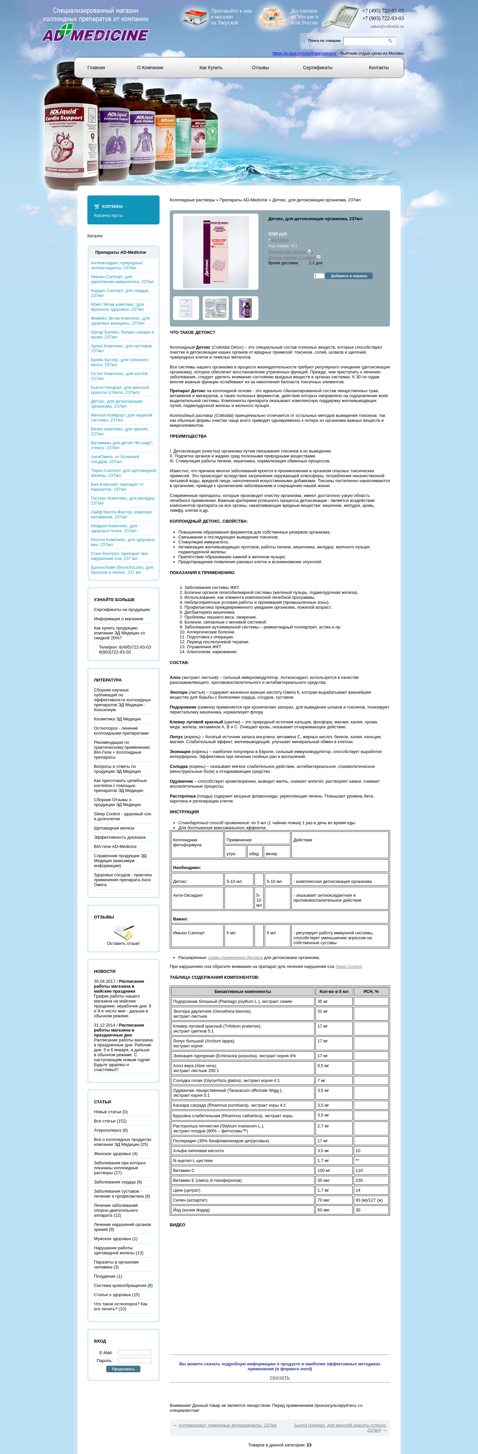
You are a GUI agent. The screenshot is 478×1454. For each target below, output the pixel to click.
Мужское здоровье (112, 1238)
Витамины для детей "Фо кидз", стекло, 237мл (122, 445)
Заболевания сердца (114, 1181)
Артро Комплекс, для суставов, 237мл (122, 348)
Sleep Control (349, 966)
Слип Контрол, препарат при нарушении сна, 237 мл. (119, 556)
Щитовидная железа (114, 828)
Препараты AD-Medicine (244, 199)
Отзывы (260, 67)
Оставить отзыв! (123, 943)
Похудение (104, 1276)
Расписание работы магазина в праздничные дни (119, 1030)
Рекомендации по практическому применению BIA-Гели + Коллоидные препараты (122, 750)
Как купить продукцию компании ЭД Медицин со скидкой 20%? (119, 632)
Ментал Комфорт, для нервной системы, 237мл (121, 417)
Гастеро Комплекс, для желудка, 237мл (123, 501)
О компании (150, 67)
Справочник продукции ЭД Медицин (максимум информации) (120, 860)
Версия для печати (287, 251)
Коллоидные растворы (192, 199)
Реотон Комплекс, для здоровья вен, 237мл (123, 542)
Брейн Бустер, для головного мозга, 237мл (120, 362)
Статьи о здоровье (112, 1294)
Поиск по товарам (324, 41)
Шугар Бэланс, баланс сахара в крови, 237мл (122, 334)
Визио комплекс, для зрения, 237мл (120, 431)
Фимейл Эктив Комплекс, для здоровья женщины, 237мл (120, 321)
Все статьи (104, 1121)
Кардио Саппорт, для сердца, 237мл (120, 293)
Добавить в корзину (349, 276)
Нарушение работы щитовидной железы (114, 1250)
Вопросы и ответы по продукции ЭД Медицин (117, 769)
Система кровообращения (120, 1285)
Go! (391, 41)
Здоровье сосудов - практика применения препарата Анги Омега (123, 879)
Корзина (112, 206)
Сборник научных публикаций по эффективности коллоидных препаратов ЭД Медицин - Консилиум (122, 699)
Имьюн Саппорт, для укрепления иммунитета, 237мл (122, 279)
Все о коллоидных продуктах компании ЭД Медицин (122, 1142)
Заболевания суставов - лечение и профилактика (119, 1194)
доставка (279, 239)
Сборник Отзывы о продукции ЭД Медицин (117, 802)
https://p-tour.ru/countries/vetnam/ (305, 53)
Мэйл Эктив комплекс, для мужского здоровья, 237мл (117, 307)
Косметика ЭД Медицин (117, 718)
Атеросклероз (107, 1130)
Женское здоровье (112, 1153)
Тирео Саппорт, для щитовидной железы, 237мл (123, 473)
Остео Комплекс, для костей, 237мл (120, 376)
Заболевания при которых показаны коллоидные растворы (120, 1167)
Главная (96, 67)
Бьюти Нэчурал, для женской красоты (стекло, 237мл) (120, 390)
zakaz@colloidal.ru (387, 26)
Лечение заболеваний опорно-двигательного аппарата (116, 1210)
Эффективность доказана (120, 837)
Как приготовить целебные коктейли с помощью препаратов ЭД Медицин (120, 785)
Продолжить (123, 1369)
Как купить (211, 67)
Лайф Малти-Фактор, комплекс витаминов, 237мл (122, 514)
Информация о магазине (118, 618)
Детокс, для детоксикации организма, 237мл (116, 404)
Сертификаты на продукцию (122, 609)
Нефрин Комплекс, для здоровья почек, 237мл (114, 528)
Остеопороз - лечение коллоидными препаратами (121, 731)
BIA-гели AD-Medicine (115, 846)
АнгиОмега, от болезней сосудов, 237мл (115, 459)
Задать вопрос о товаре (292, 257)
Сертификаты (317, 67)
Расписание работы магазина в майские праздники (119, 986)
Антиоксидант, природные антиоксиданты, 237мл (117, 265)
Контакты (379, 67)
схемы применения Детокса (235, 957)
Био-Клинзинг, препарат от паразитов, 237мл (117, 487)
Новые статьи (107, 1111)
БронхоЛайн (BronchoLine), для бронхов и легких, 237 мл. (122, 570)
